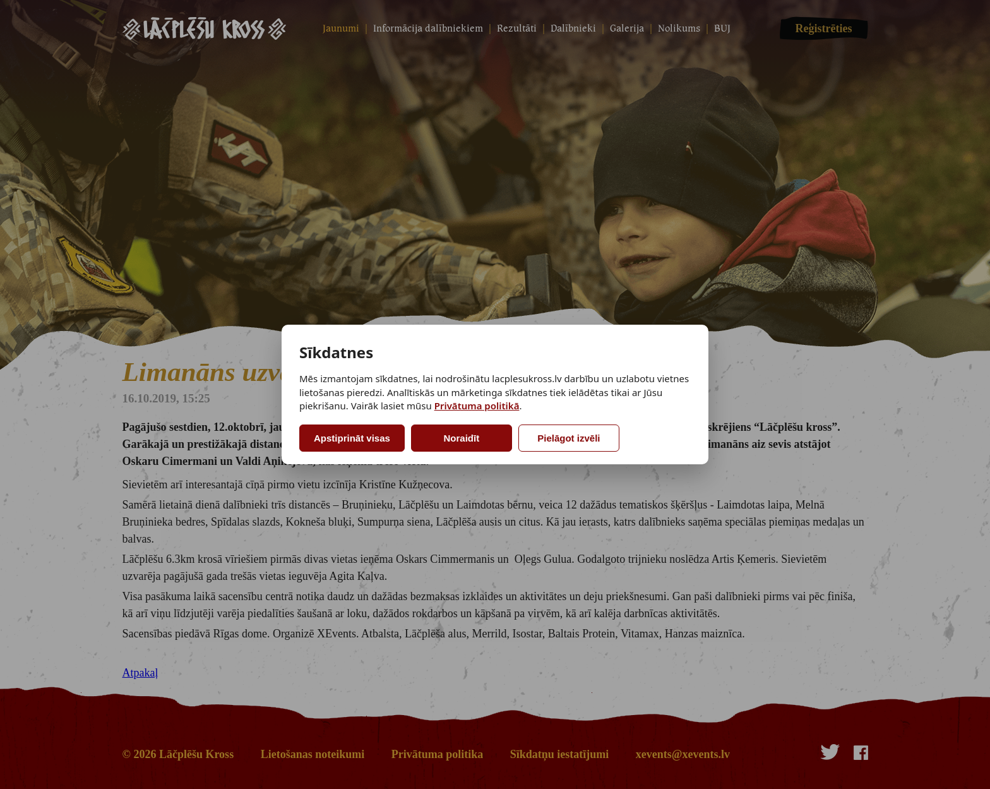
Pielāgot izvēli (568, 438)
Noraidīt (462, 438)
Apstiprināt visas (352, 438)
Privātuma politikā (477, 405)
